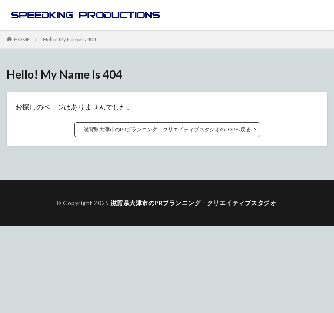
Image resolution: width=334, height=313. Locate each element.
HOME (22, 39)
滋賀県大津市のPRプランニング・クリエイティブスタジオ (193, 202)
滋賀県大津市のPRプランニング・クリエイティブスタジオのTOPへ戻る (167, 129)
